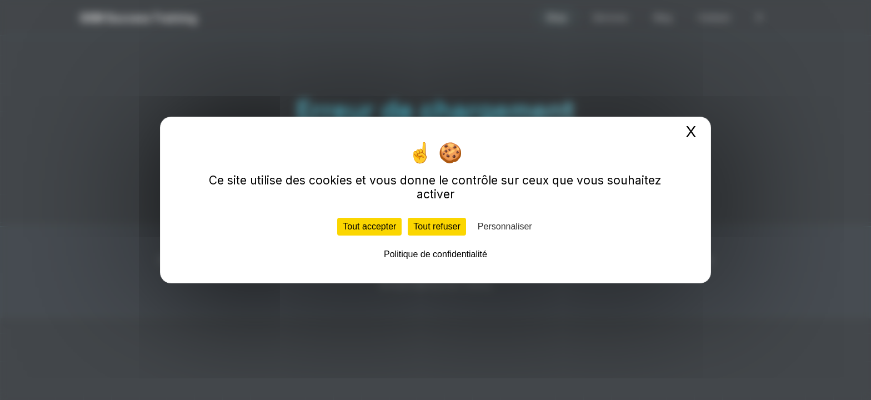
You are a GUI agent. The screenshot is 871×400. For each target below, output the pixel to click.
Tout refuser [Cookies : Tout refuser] (436, 226)
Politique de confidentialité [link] (435, 254)
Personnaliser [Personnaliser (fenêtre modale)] (505, 226)
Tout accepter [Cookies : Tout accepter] (369, 226)
